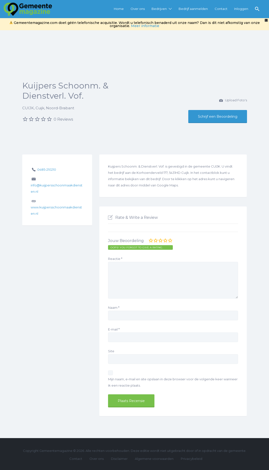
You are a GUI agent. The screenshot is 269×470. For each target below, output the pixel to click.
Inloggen (241, 9)
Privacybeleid (191, 459)
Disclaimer (119, 459)
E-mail (114, 329)
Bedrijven (159, 9)
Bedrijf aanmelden (193, 9)
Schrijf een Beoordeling (217, 116)
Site (111, 351)
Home (119, 9)
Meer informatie (145, 26)
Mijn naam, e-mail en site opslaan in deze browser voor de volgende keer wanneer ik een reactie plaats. (173, 382)
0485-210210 (46, 169)
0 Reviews (63, 119)
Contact (221, 9)
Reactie (115, 259)
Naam (113, 307)
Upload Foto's (233, 100)
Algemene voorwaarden (154, 459)
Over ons (138, 9)
